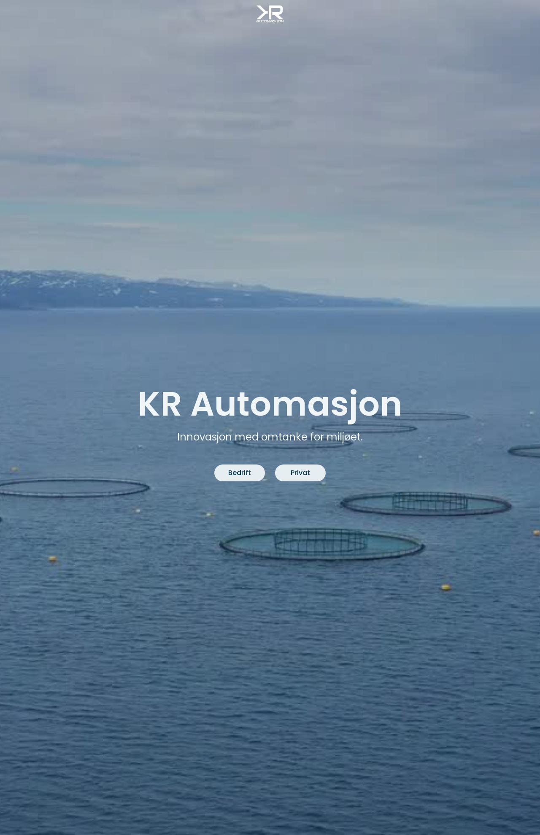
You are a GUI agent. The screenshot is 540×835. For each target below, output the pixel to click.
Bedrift (239, 473)
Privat (300, 473)
